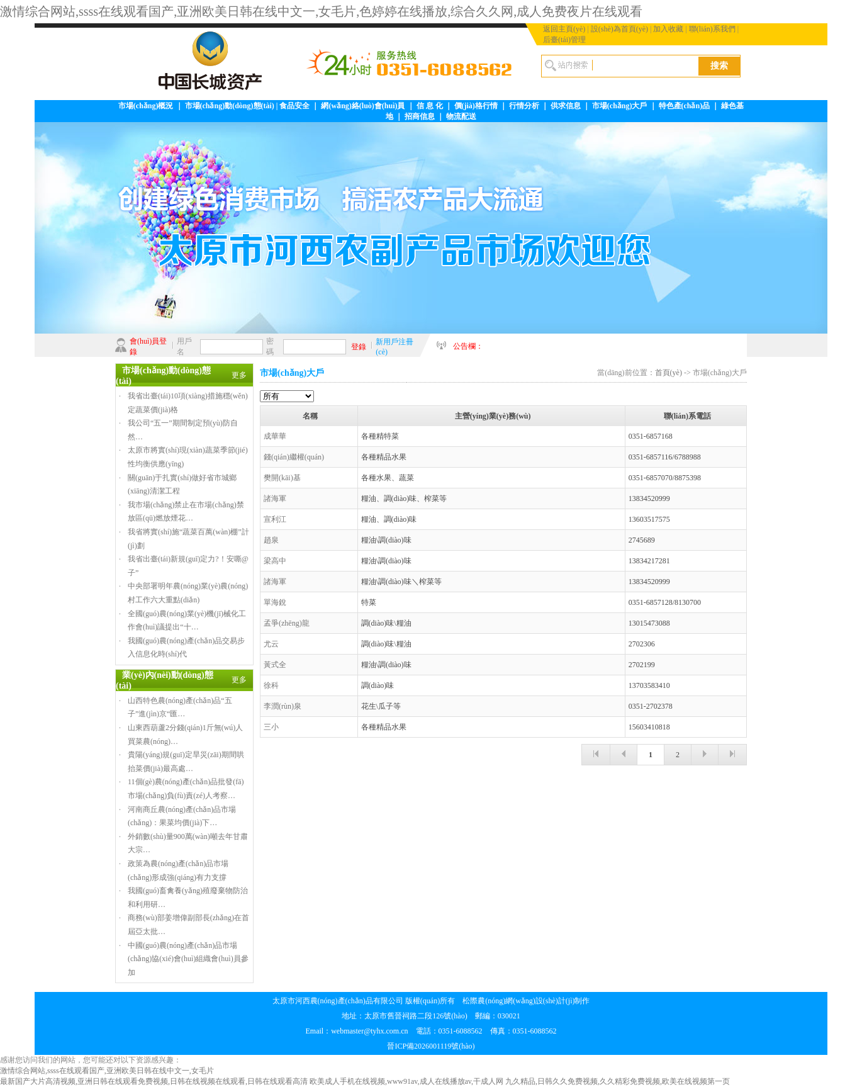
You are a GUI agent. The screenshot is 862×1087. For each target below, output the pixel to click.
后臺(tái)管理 (564, 39)
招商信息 (420, 116)
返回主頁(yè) (564, 29)
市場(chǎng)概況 (146, 105)
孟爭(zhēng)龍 (287, 623)
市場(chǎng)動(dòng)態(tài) (229, 105)
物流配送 (461, 116)
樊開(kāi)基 (282, 477)
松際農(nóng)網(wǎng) (498, 1000)
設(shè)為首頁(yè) (619, 29)
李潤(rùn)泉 (282, 706)
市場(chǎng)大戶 (619, 105)
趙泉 (271, 540)
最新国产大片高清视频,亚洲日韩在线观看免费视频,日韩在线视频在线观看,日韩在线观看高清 (154, 1081)
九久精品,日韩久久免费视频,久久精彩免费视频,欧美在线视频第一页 (617, 1081)
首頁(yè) (668, 372)
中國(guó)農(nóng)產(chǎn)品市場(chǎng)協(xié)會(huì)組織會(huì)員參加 (188, 959)
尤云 (271, 643)
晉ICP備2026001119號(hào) (430, 1046)
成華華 (275, 436)
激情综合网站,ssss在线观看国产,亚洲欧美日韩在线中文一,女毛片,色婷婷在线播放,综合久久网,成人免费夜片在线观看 (321, 11)
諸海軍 (275, 498)
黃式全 (275, 664)
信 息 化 (430, 105)
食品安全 (294, 105)
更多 (239, 375)
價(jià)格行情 (476, 105)
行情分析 (524, 105)
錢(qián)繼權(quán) (294, 457)
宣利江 (275, 519)
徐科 (271, 685)
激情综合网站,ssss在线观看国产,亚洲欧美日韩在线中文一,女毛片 (107, 1070)
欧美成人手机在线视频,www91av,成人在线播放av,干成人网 (406, 1081)
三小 (271, 727)
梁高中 (275, 560)
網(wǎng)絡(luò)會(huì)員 (363, 105)
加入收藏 (668, 29)
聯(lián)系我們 (712, 29)
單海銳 (275, 602)
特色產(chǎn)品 (684, 105)
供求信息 (566, 105)
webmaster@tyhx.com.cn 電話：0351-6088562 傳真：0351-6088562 (443, 1031)
